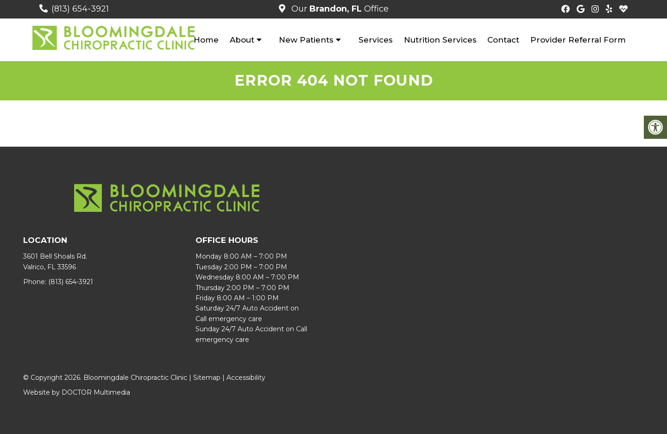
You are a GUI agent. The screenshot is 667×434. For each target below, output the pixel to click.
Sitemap (206, 377)
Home (206, 39)
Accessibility (246, 377)
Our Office (339, 9)
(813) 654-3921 (80, 9)
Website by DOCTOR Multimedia (76, 392)
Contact (503, 39)
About (242, 39)
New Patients (306, 39)
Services (376, 39)
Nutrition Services (440, 39)
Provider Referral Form (578, 39)
